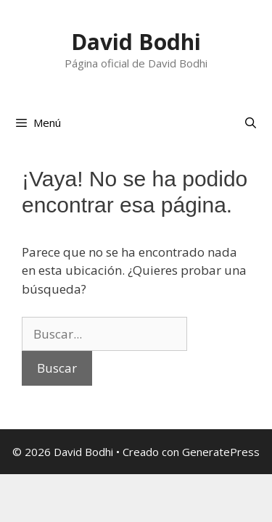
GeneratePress (221, 451)
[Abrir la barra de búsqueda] (250, 122)
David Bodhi (136, 42)
